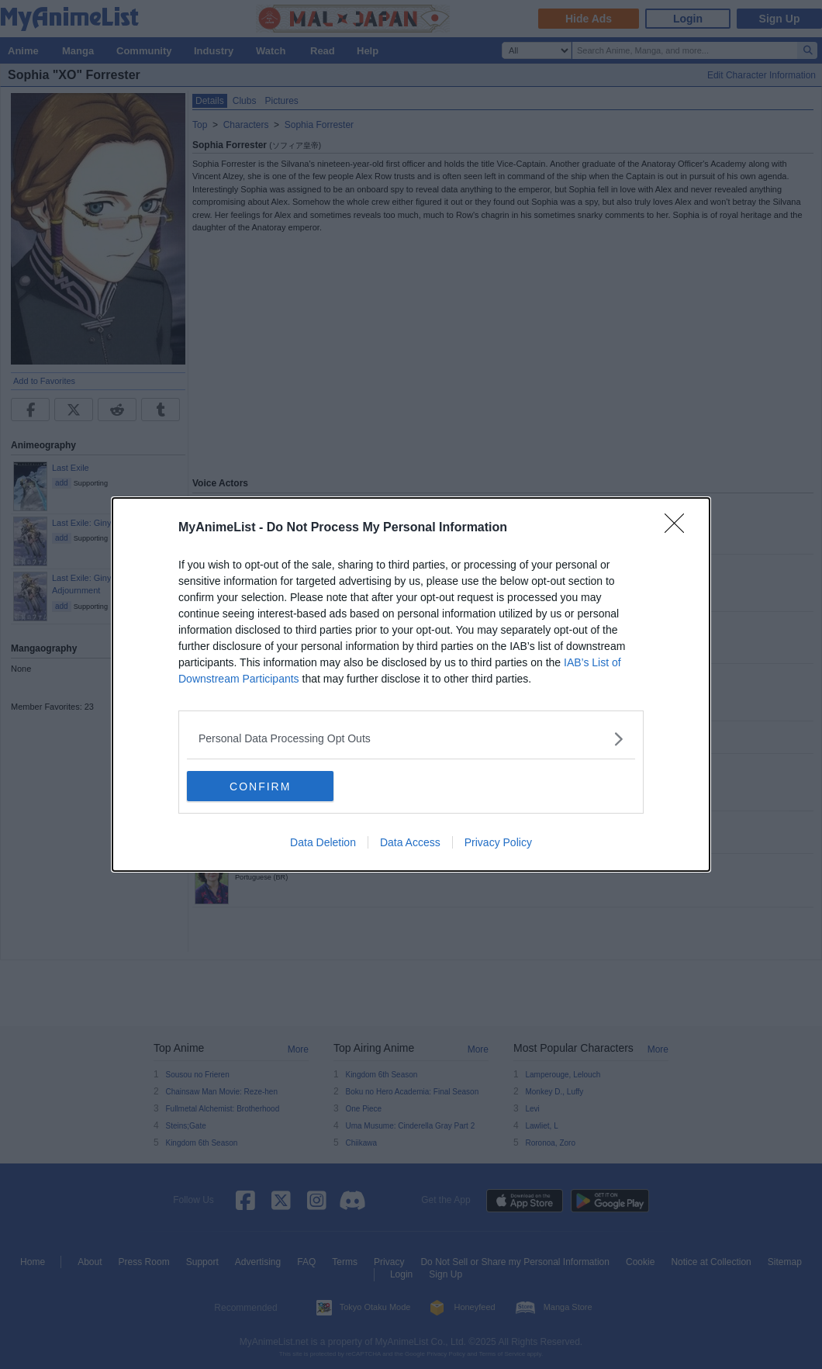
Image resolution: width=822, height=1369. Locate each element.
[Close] (679, 528)
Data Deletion (323, 843)
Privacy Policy (498, 843)
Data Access (410, 843)
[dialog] (411, 685)
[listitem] (411, 739)
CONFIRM (260, 786)
